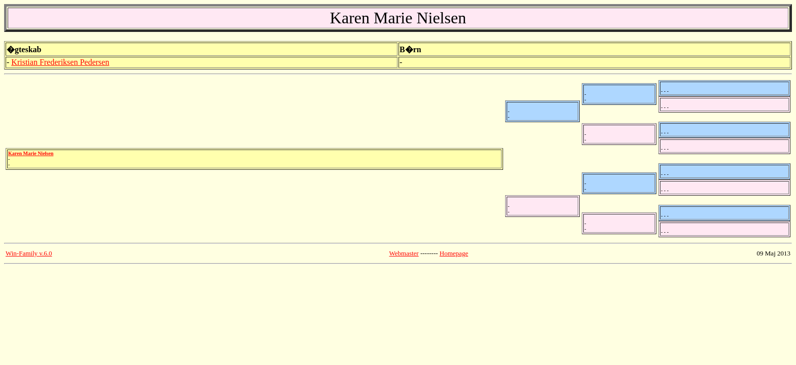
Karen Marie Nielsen (30, 153)
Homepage (454, 253)
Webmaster (404, 253)
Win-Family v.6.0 (29, 253)
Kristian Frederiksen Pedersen (60, 62)
